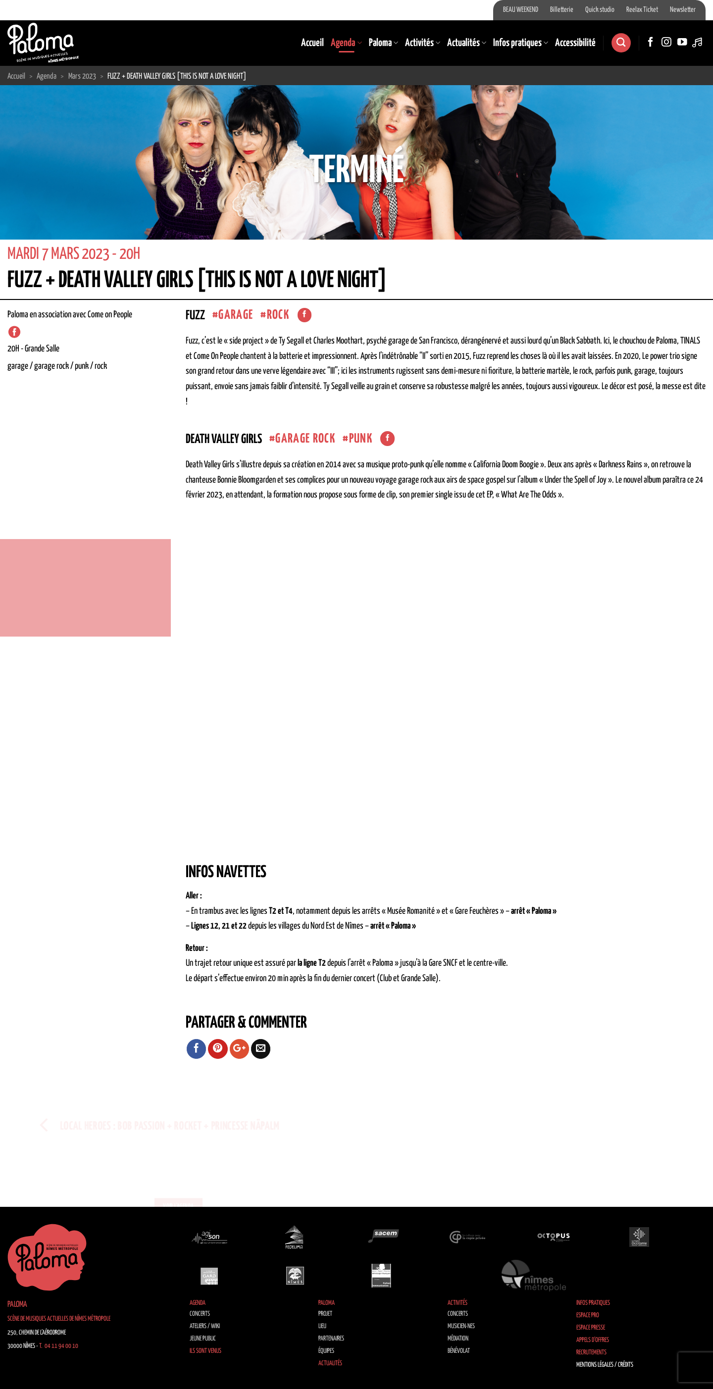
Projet (325, 1314)
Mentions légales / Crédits (604, 1365)
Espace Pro (587, 1315)
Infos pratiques (520, 43)
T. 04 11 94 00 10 (58, 1346)
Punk (360, 439)
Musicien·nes (461, 1326)
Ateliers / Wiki (205, 1326)
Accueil (312, 43)
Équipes (326, 1351)
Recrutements (591, 1352)
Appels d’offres (592, 1340)
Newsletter (683, 9)
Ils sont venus (205, 1351)
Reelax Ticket (642, 9)
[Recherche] (620, 42)
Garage (235, 315)
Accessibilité (575, 43)
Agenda (346, 43)
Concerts (200, 1314)
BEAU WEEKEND (520, 9)
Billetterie (561, 9)
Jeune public (203, 1339)
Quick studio (599, 9)
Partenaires (331, 1339)
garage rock (305, 439)
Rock (278, 315)
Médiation (458, 1339)
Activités (422, 43)
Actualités (466, 43)
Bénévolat (459, 1351)
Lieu (322, 1326)
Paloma (383, 43)
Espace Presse (590, 1328)
